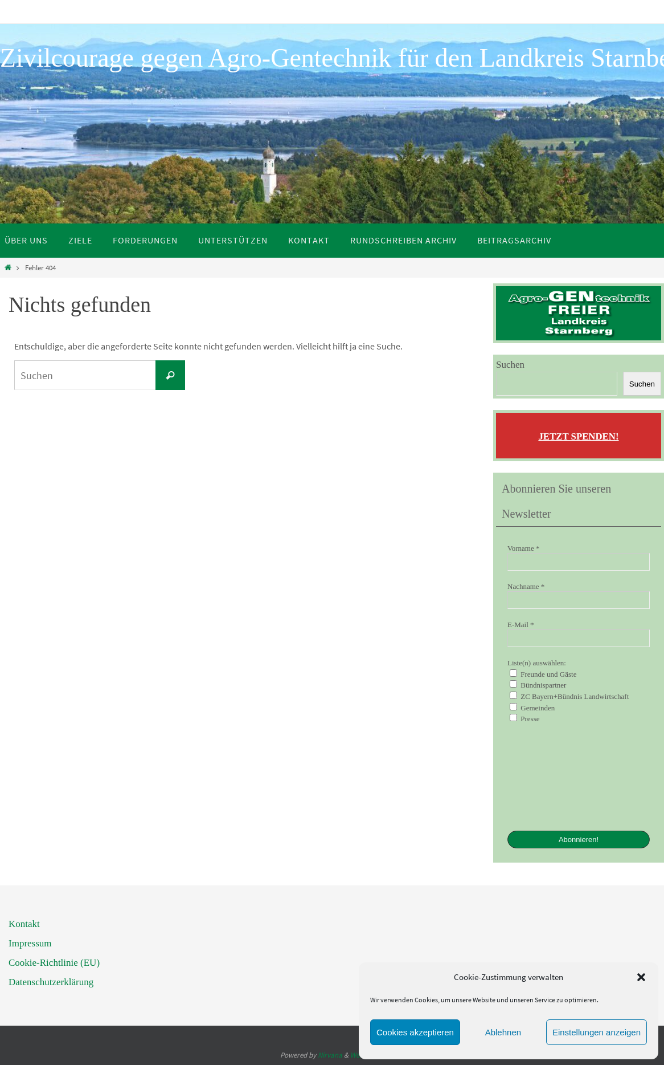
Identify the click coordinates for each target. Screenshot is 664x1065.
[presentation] (554, 776)
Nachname (525, 586)
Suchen (510, 364)
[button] (641, 977)
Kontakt (24, 923)
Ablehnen (503, 1032)
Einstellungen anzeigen (596, 1032)
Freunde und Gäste (543, 673)
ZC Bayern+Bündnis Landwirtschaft (569, 696)
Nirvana (330, 1055)
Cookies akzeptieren (415, 1032)
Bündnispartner (538, 684)
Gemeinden (532, 707)
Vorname (523, 548)
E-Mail (520, 624)
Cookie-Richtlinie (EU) (54, 962)
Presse (524, 718)
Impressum (30, 943)
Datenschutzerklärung (51, 982)
